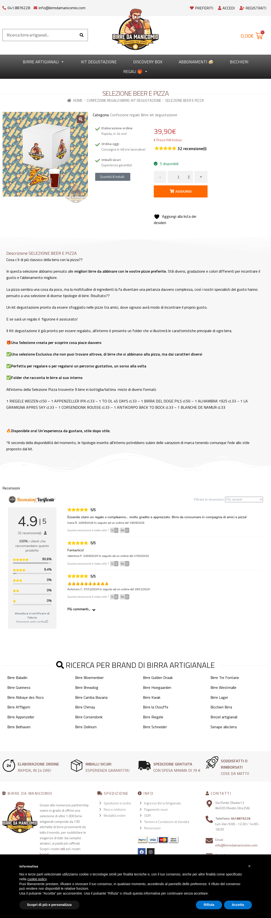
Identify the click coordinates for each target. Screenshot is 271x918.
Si (114, 530)
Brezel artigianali (223, 717)
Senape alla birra (223, 727)
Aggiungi (183, 191)
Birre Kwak (151, 697)
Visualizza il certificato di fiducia (32, 615)
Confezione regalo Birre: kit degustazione (124, 100)
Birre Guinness (19, 687)
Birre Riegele (153, 717)
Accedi (226, 8)
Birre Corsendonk (88, 717)
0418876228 (240, 818)
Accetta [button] (238, 905)
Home (78, 100)
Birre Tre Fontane (224, 677)
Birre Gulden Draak (158, 677)
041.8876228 (19, 8)
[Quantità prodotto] (180, 177)
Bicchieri (239, 62)
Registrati (253, 8)
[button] (81, 119)
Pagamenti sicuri (156, 809)
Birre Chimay (85, 707)
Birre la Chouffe (155, 707)
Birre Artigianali (43, 62)
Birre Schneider (155, 727)
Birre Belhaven (19, 727)
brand (44, 854)
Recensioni (152, 828)
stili (62, 848)
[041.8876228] (4, 6)
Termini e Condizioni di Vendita (166, 821)
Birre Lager (219, 697)
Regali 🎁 (135, 71)
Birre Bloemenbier (89, 677)
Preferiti (201, 8)
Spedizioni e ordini (117, 803)
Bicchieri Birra (221, 707)
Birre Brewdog (86, 687)
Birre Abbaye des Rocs (25, 697)
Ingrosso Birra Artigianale (162, 803)
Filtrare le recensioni (228, 499)
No (125, 530)
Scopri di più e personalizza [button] (49, 905)
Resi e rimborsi (115, 809)
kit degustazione (99, 62)
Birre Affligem (18, 707)
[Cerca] (82, 35)
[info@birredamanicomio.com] (35, 6)
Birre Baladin (17, 677)
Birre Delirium (86, 727)
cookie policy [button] (36, 879)
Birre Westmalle (223, 687)
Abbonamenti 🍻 (196, 62)
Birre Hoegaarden (157, 687)
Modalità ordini (114, 815)
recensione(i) (192, 148)
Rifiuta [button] (209, 905)
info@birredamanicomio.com (62, 8)
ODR (147, 815)
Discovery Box (147, 62)
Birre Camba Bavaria (91, 697)
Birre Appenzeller (20, 717)
